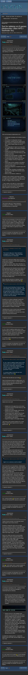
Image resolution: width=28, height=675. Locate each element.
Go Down (3, 36)
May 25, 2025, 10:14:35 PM (7, 651)
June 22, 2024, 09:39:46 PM (7, 326)
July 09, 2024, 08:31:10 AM (7, 438)
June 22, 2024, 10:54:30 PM (7, 354)
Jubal (3, 214)
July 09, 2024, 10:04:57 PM (7, 495)
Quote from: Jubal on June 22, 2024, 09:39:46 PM (14, 359)
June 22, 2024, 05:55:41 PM (7, 44)
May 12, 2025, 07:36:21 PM (7, 583)
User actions (23, 36)
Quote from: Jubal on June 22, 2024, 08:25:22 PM (14, 284)
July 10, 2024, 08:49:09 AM (7, 516)
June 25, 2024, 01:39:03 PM (7, 397)
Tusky (4, 42)
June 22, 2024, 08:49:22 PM (7, 243)
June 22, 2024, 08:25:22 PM (7, 216)
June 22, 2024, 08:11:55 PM (7, 200)
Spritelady (5, 198)
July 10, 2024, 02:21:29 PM (7, 562)
